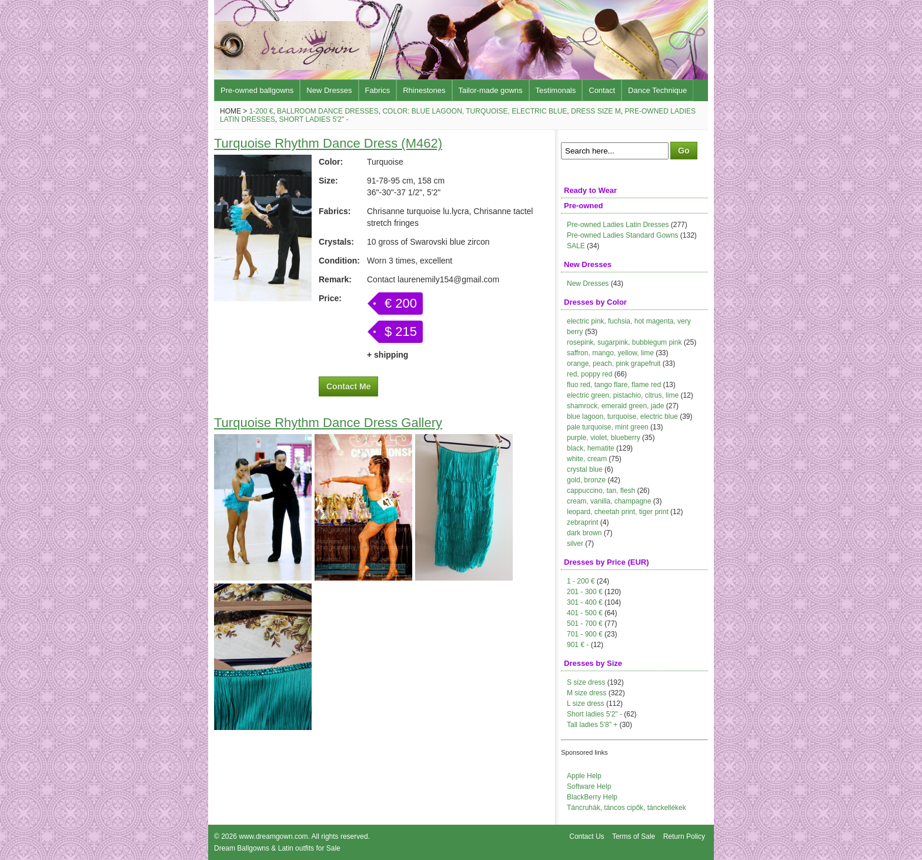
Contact (602, 90)
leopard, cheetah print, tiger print (618, 512)
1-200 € (261, 111)
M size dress (586, 693)
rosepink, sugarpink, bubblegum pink (624, 342)
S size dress (586, 682)
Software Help (589, 786)
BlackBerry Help (592, 797)
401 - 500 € (585, 613)
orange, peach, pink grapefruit (613, 363)
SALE (576, 246)
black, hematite (590, 448)
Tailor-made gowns (491, 90)
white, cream (587, 459)
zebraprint (582, 522)
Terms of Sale (633, 836)
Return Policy (684, 836)
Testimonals (556, 90)
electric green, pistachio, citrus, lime (623, 395)
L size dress (585, 703)
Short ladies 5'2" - (313, 119)
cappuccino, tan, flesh (601, 490)
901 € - (578, 645)
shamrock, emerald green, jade (615, 406)
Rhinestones (424, 90)
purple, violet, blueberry (603, 438)
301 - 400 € (585, 602)
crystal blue (585, 469)
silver (575, 543)
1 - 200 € (580, 581)
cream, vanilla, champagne (609, 501)
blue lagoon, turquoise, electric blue (622, 416)
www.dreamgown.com (273, 836)
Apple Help (584, 776)
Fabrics (377, 90)
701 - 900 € (585, 634)
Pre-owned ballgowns (257, 90)
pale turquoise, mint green (608, 427)
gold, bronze (586, 480)
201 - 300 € (585, 592)
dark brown (584, 533)
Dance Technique (657, 90)
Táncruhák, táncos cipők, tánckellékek (626, 808)
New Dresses (329, 90)
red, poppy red (589, 374)
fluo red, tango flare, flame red (614, 385)
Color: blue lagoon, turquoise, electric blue (474, 111)
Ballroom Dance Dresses (328, 111)
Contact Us (586, 836)
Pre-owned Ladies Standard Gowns (622, 235)
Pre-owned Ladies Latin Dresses (618, 225)
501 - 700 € (585, 623)
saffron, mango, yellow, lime (610, 353)
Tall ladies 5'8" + (592, 725)
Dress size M (596, 111)
